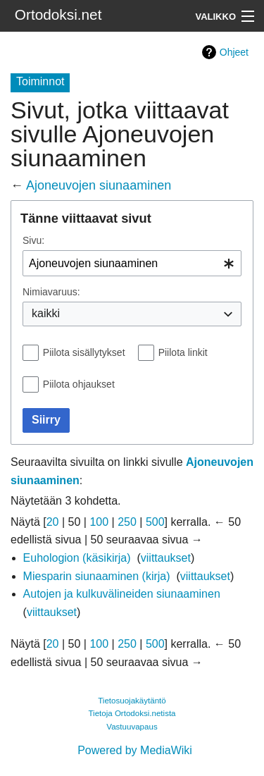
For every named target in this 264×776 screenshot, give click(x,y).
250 (127, 522)
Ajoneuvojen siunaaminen (98, 185)
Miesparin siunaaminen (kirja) (96, 576)
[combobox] (132, 263)
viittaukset (166, 558)
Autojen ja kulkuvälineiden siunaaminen (121, 594)
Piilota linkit (183, 352)
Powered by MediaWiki (134, 750)
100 (98, 522)
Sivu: (33, 240)
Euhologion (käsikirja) (77, 558)
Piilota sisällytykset (84, 352)
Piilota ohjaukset (79, 384)
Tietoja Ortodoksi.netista (131, 713)
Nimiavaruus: (51, 291)
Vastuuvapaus (131, 726)
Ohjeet (234, 52)
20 (52, 522)
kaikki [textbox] (46, 313)
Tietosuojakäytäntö (132, 700)
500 (155, 522)
